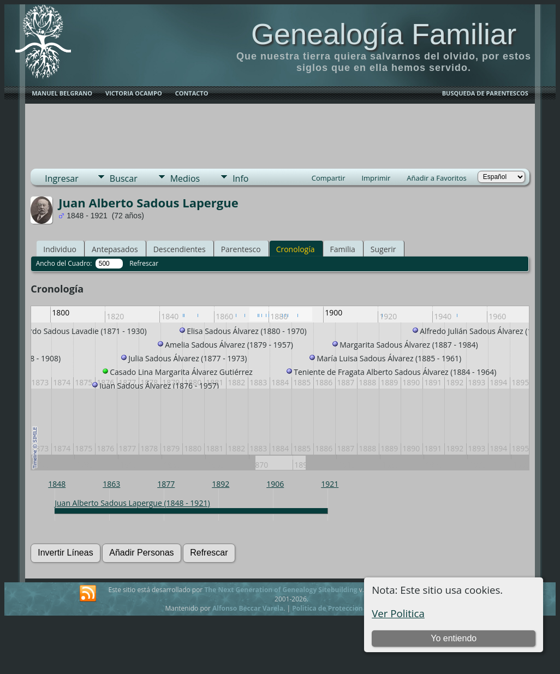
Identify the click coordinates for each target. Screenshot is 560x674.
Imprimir (375, 178)
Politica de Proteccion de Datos (342, 608)
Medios (185, 178)
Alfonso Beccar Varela (247, 608)
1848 (56, 484)
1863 (111, 484)
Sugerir (383, 249)
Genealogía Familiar (383, 33)
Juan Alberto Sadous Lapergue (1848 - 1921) (132, 503)
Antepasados (115, 249)
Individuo (59, 249)
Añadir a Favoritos (436, 178)
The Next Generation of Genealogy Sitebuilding (280, 589)
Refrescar (143, 263)
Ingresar (62, 178)
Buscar (124, 178)
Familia (342, 249)
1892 (220, 484)
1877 (166, 484)
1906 (275, 484)
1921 (329, 484)
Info (240, 178)
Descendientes (179, 249)
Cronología (295, 249)
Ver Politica (398, 613)
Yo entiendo (453, 638)
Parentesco (241, 249)
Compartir (328, 178)
